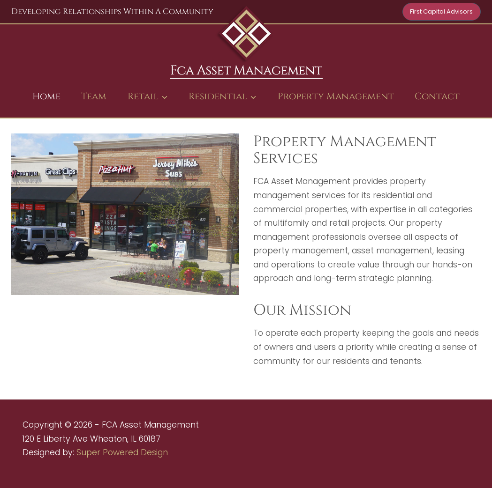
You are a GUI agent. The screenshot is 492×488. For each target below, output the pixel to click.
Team (93, 96)
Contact (437, 96)
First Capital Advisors (441, 11)
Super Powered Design (122, 452)
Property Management (336, 96)
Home (46, 96)
